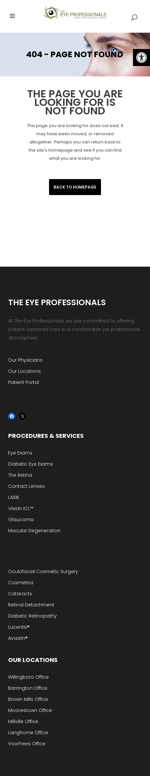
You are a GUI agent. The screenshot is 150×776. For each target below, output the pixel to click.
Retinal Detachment (31, 605)
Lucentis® (19, 627)
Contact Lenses (26, 486)
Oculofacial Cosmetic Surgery (43, 571)
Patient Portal (23, 382)
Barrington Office (27, 688)
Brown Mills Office (28, 699)
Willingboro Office (28, 677)
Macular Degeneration (34, 530)
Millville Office (23, 721)
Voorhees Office (26, 743)
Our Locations (24, 371)
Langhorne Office (28, 732)
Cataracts (20, 593)
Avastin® (18, 638)
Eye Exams (20, 453)
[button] (141, 57)
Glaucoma (21, 519)
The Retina (20, 475)
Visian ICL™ (20, 508)
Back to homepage (75, 187)
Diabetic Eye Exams (30, 464)
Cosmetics (21, 582)
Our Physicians (25, 360)
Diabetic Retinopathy (32, 616)
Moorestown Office (30, 710)
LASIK (13, 497)
